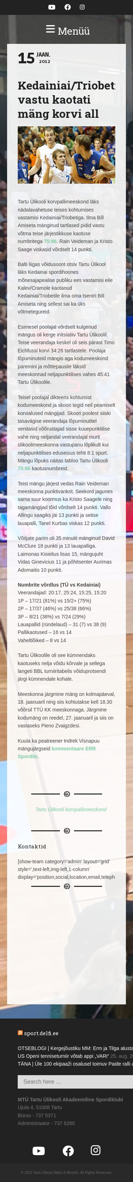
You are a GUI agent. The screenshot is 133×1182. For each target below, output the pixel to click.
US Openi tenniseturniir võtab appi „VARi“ (63, 1056)
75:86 (50, 241)
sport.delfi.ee (41, 1033)
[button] (66, 31)
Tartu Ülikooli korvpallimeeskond (70, 809)
